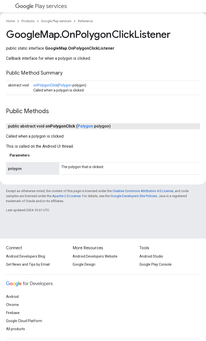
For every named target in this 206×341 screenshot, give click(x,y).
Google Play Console (155, 264)
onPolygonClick (45, 85)
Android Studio (151, 256)
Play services (41, 6)
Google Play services (56, 21)
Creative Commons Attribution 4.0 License (142, 191)
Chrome (12, 305)
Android (12, 297)
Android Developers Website (95, 256)
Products (28, 21)
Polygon (65, 85)
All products (15, 329)
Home (10, 21)
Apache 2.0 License (66, 196)
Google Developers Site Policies (133, 196)
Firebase (13, 313)
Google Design (84, 264)
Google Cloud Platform (24, 321)
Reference (85, 21)
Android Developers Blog (25, 256)
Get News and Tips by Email (28, 264)
